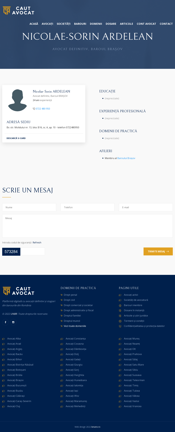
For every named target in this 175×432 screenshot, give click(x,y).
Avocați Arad (14, 343)
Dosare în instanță (134, 310)
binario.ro (95, 426)
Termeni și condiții (134, 320)
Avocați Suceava (132, 375)
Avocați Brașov (15, 380)
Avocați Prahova (133, 354)
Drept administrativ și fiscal (78, 310)
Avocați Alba (14, 338)
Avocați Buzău (15, 390)
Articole (126, 23)
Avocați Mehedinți (75, 406)
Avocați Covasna (75, 343)
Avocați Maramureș (76, 401)
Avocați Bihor (14, 359)
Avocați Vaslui (131, 401)
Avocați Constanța (76, 338)
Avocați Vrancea (132, 406)
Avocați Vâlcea (131, 395)
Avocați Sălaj (131, 359)
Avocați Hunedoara (76, 380)
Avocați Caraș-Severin (19, 401)
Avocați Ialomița (74, 385)
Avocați (47, 23)
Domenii (96, 23)
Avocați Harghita (75, 375)
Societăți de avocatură (136, 300)
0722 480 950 (43, 108)
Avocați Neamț (132, 343)
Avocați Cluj (13, 406)
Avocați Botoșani (16, 369)
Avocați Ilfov (72, 395)
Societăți (63, 23)
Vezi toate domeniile (75, 326)
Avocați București (16, 385)
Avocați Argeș (14, 349)
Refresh (37, 242)
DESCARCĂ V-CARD (16, 138)
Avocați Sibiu (131, 369)
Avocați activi (131, 294)
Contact (166, 23)
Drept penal (70, 294)
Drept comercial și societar (78, 305)
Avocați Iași (72, 390)
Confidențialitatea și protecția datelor (144, 326)
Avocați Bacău (15, 354)
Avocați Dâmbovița (76, 349)
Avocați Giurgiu (74, 364)
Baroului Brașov (126, 158)
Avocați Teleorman (134, 380)
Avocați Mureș (132, 338)
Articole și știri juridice (136, 315)
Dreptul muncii (72, 320)
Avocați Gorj (72, 369)
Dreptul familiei (72, 315)
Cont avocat (146, 23)
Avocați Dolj (72, 354)
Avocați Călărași (16, 395)
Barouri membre (133, 305)
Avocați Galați (73, 359)
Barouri (80, 23)
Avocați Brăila (14, 375)
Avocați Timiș (131, 385)
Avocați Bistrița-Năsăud (20, 364)
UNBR (14, 313)
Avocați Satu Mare (134, 364)
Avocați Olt (130, 349)
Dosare (111, 23)
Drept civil (69, 300)
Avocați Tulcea (132, 390)
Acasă (34, 23)
